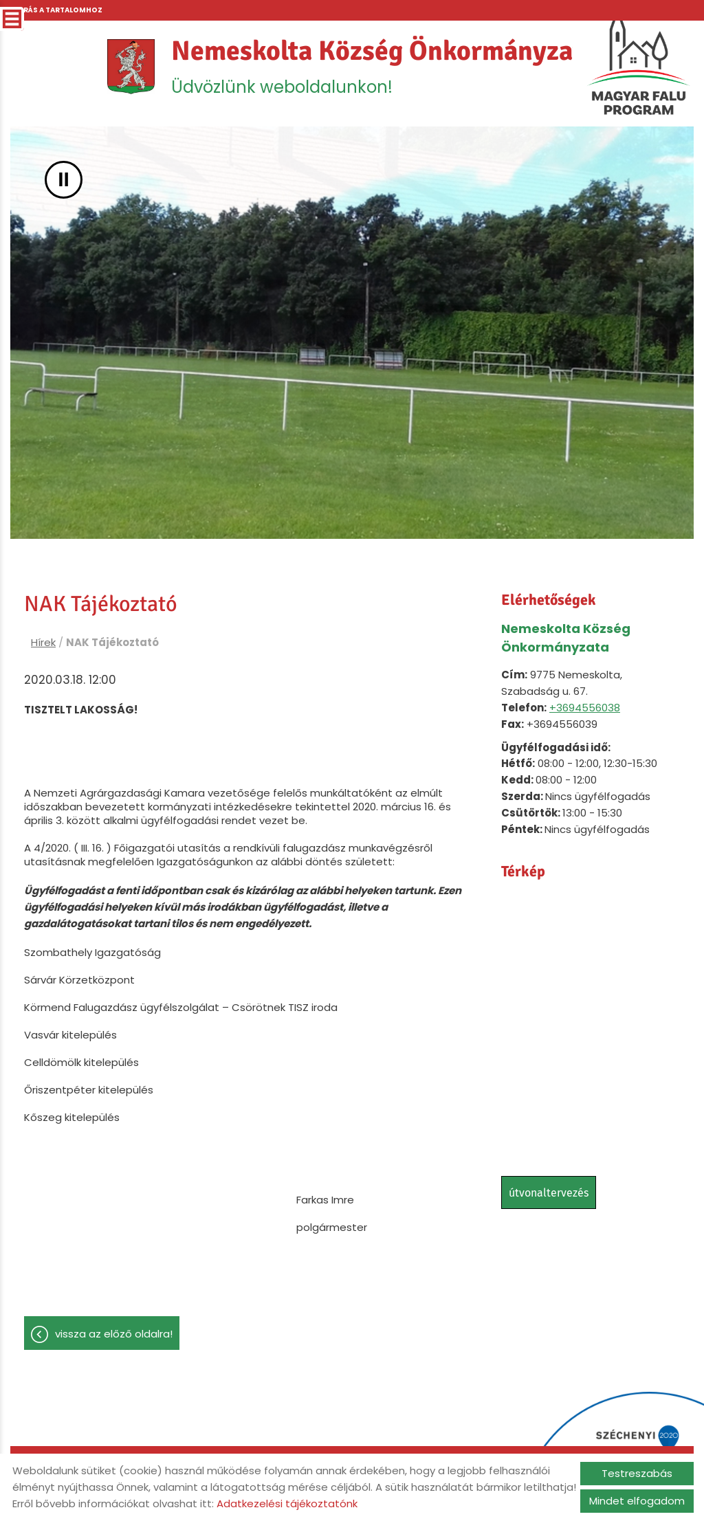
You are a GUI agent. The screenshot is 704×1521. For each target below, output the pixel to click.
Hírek (43, 643)
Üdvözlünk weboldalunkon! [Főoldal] (383, 66)
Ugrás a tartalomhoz (57, 10)
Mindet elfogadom (637, 1501)
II (63, 180)
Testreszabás (637, 1473)
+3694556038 (584, 708)
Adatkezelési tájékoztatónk (287, 1503)
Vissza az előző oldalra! (114, 1334)
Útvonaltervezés (548, 1193)
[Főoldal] (129, 67)
